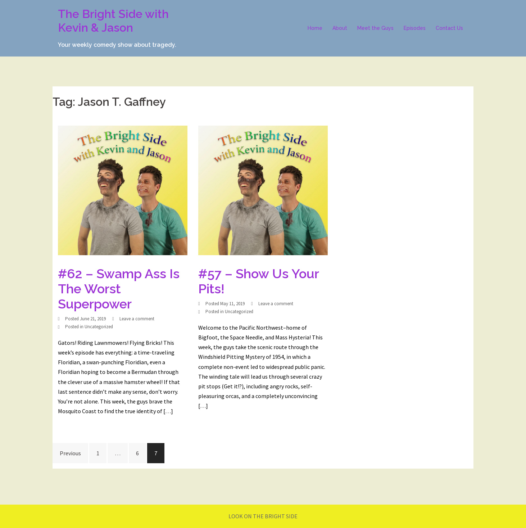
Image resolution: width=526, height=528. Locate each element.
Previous (70, 453)
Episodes (415, 28)
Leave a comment (136, 319)
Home (315, 28)
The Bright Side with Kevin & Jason (113, 20)
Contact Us (449, 28)
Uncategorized (99, 327)
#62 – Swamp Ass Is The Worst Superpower (119, 288)
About (339, 28)
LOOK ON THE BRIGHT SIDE (263, 516)
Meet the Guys (375, 28)
